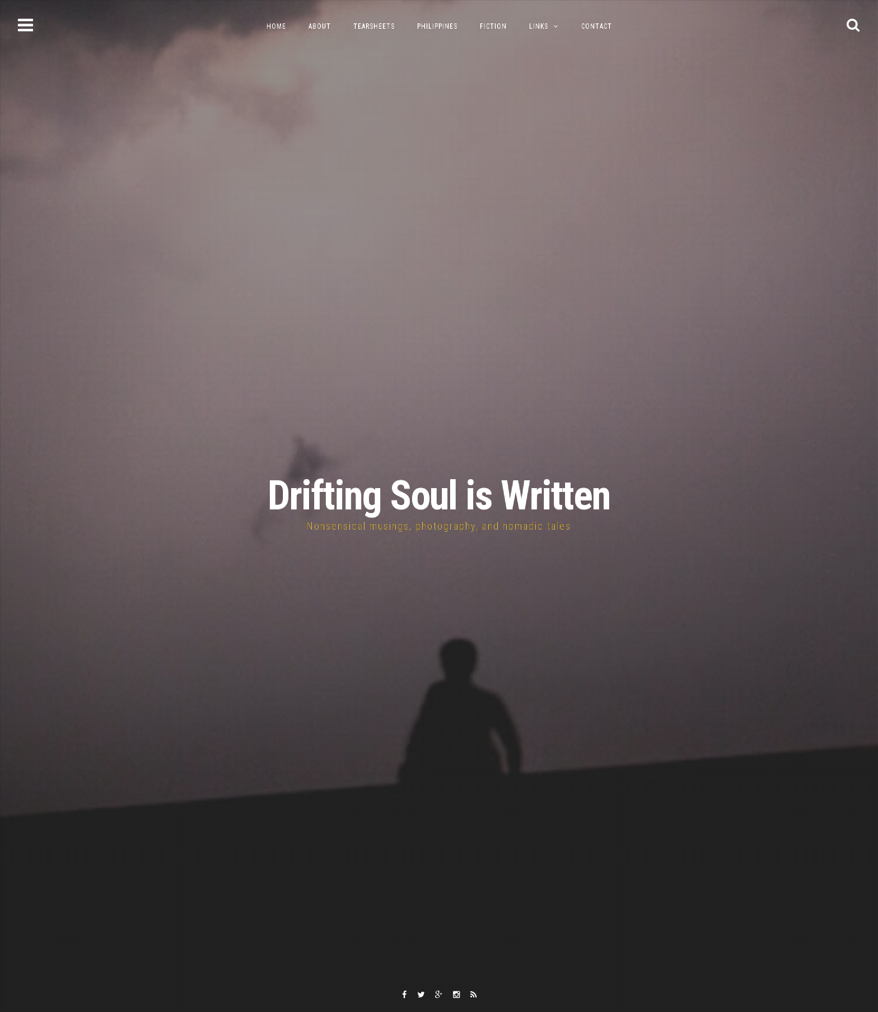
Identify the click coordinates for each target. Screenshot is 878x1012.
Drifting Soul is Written (439, 495)
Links (538, 26)
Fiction (493, 26)
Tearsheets (374, 26)
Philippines (437, 26)
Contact (596, 26)
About (320, 26)
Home (276, 26)
